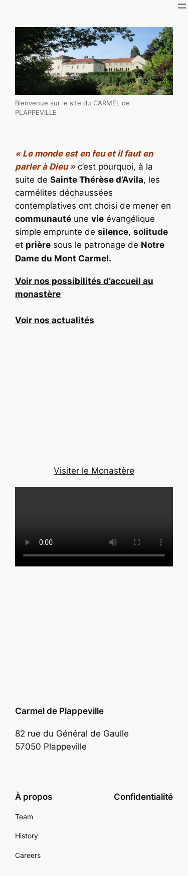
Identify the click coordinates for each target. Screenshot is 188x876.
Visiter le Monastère (94, 471)
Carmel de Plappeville (59, 711)
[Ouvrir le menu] (182, 6)
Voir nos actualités (54, 320)
